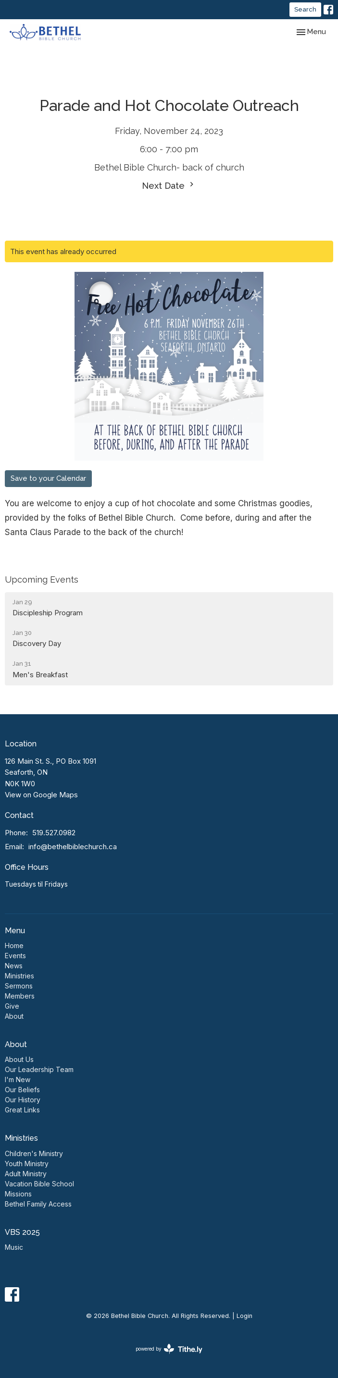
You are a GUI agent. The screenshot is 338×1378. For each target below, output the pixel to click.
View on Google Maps (41, 794)
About (14, 1016)
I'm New (17, 1079)
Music (14, 1247)
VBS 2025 (22, 1232)
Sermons (19, 986)
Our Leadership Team (39, 1069)
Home (14, 945)
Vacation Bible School (39, 1184)
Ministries (19, 976)
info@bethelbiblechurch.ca (72, 846)
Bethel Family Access (38, 1204)
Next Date (169, 185)
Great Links (22, 1110)
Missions (18, 1194)
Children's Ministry (34, 1153)
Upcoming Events (41, 579)
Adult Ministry (26, 1174)
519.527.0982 (53, 832)
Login (244, 1315)
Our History (22, 1100)
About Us (19, 1059)
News (14, 966)
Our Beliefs (22, 1089)
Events (15, 955)
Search (305, 9)
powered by (169, 1348)
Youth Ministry (27, 1163)
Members (20, 996)
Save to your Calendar (48, 478)
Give (12, 1006)
